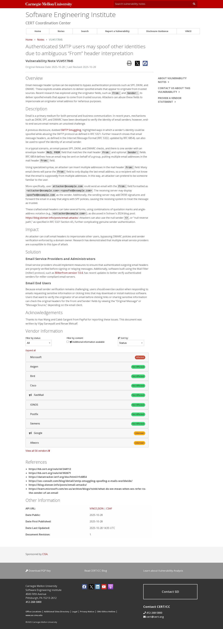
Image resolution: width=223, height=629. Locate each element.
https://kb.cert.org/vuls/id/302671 (50, 473)
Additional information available (87, 341)
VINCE (188, 31)
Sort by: (123, 338)
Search (85, 31)
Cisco (33, 385)
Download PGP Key (38, 570)
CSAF (109, 508)
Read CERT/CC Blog (95, 570)
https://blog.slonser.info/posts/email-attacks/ (52, 217)
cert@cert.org (155, 616)
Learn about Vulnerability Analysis (163, 570)
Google (38, 433)
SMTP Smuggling (71, 130)
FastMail (39, 395)
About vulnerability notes (172, 80)
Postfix (34, 414)
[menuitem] (37, 31)
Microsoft (36, 357)
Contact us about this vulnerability (174, 90)
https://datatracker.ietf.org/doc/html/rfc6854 (58, 477)
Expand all (31, 350)
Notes (61, 31)
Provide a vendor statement (169, 100)
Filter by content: (75, 338)
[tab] (87, 357)
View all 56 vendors (38, 450)
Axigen (34, 366)
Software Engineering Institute (71, 14)
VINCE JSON (97, 508)
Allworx (34, 442)
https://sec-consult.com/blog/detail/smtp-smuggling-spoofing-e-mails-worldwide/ (81, 481)
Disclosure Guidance (157, 31)
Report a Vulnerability (117, 31)
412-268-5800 (33, 602)
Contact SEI (170, 592)
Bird (32, 376)
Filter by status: (33, 338)
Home (38, 31)
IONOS (34, 404)
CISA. (45, 554)
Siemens (35, 423)
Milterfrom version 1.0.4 (69, 273)
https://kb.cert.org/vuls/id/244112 (50, 469)
